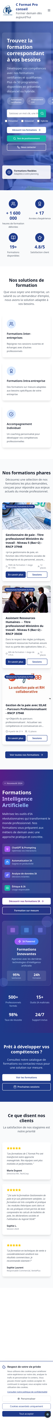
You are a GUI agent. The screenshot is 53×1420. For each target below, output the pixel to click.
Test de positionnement (26, 138)
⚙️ (47, 1414)
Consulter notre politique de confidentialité (27, 1392)
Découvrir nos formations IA (26, 901)
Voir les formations (26, 1077)
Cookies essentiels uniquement (26, 1406)
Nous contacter (26, 147)
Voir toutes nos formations (26, 754)
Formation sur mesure (26, 910)
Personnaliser (26, 1398)
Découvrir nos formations (26, 130)
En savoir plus (15, 574)
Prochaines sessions (27, 1086)
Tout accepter (26, 1413)
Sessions (37, 574)
